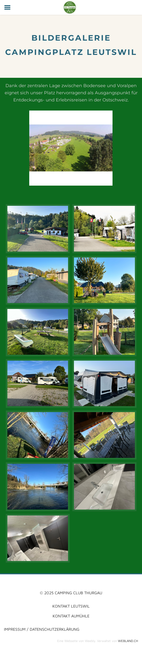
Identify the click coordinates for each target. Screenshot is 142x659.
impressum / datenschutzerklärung (41, 629)
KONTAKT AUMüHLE (71, 615)
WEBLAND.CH (128, 641)
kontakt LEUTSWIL (71, 606)
